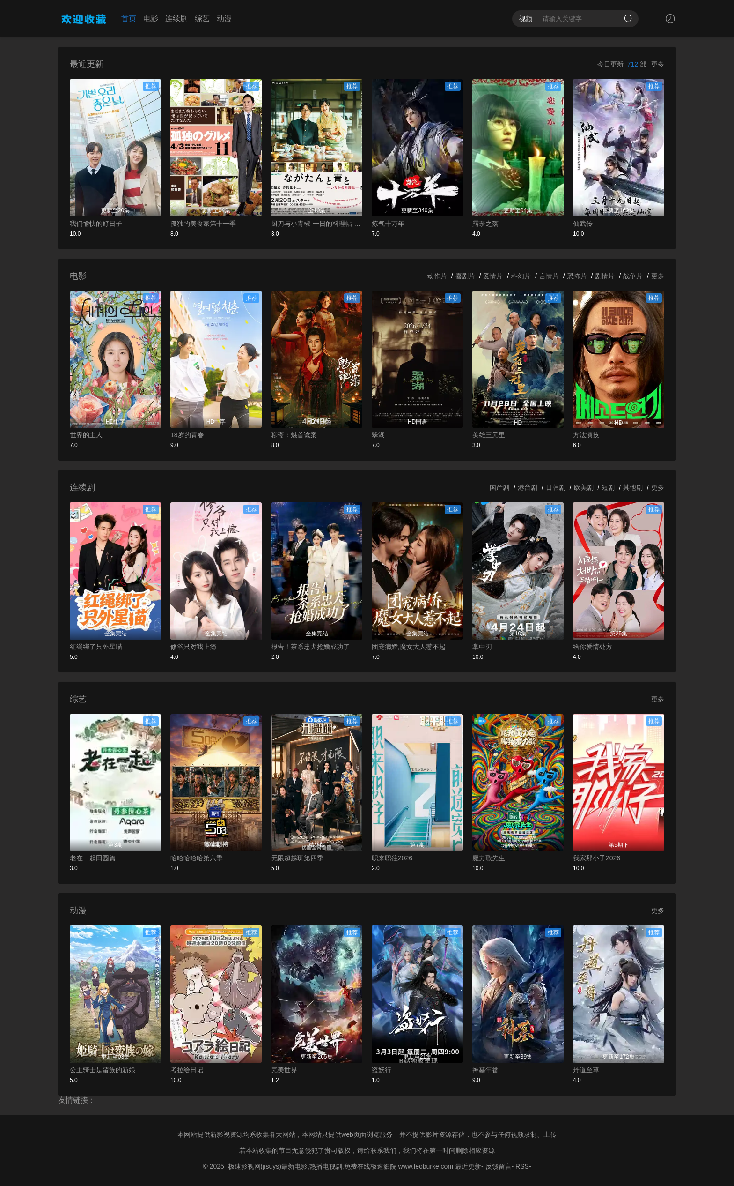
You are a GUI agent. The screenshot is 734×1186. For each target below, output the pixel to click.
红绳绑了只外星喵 (96, 646)
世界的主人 (86, 435)
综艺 (202, 18)
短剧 (608, 487)
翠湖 (378, 435)
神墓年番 (485, 1070)
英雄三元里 (488, 435)
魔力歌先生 (488, 858)
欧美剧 (584, 487)
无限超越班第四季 (297, 858)
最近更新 (468, 1166)
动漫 (224, 18)
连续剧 (176, 18)
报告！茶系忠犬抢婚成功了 (310, 646)
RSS (522, 1166)
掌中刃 (482, 646)
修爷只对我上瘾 (193, 646)
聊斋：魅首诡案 (294, 435)
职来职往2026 (392, 858)
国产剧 (499, 487)
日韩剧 (555, 487)
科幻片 (521, 276)
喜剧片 (465, 276)
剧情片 (605, 276)
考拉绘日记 (186, 1070)
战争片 (633, 276)
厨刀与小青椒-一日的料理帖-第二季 (316, 223)
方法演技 (586, 435)
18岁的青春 (187, 435)
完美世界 (284, 1070)
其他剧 (633, 487)
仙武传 (583, 223)
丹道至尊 (586, 1070)
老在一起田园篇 (93, 858)
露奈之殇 (485, 223)
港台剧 (527, 487)
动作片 (437, 276)
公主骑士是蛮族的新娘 (102, 1070)
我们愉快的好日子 (96, 223)
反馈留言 (498, 1166)
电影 (150, 18)
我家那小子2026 (596, 858)
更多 (657, 64)
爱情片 (493, 276)
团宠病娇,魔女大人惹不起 (409, 646)
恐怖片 (577, 276)
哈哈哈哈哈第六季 (196, 858)
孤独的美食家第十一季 (203, 223)
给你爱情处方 (592, 646)
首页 (128, 18)
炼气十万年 (388, 223)
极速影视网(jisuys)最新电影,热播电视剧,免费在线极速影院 (312, 1166)
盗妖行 (381, 1070)
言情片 (549, 276)
